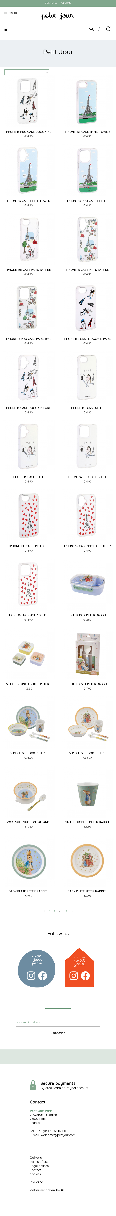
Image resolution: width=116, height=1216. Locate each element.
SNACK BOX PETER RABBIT (87, 615)
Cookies (35, 1174)
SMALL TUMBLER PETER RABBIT (87, 822)
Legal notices (39, 1166)
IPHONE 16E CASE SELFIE (87, 408)
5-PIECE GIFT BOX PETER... (28, 753)
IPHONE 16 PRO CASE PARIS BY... (28, 339)
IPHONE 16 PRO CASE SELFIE (87, 477)
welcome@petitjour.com (58, 1135)
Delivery (36, 1157)
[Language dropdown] (13, 13)
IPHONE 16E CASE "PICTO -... (28, 546)
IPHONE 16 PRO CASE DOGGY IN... (28, 132)
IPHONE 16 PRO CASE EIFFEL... (87, 201)
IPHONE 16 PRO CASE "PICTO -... (28, 615)
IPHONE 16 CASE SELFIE (29, 477)
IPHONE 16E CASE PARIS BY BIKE (28, 270)
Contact (35, 1170)
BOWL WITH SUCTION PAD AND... (28, 822)
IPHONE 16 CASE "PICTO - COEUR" (87, 546)
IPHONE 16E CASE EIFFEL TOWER (87, 132)
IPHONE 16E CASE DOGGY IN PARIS (87, 339)
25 (65, 910)
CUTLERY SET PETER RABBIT (87, 684)
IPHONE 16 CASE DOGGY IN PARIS (28, 408)
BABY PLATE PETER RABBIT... (29, 891)
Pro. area (36, 1182)
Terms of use (39, 1162)
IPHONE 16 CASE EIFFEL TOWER (28, 201)
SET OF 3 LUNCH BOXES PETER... (28, 684)
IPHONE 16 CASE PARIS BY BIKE (87, 270)
